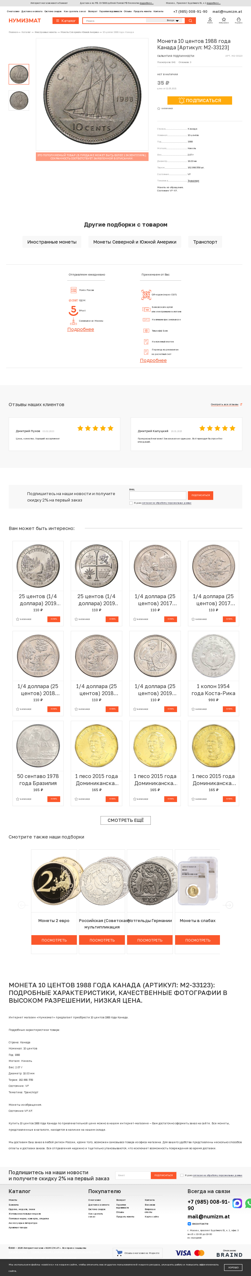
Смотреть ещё (126, 820)
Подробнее (80, 329)
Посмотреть (54, 940)
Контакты (158, 11)
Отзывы (128, 11)
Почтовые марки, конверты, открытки (29, 1218)
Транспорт (193, 180)
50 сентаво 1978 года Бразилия (38, 779)
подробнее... (147, 3)
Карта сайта (152, 1216)
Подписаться (200, 495)
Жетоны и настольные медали (25, 1213)
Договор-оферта (18, 1251)
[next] (229, 905)
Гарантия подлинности (110, 11)
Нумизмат (25, 21)
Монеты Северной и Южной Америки (134, 242)
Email (132, 490)
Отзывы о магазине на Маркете (137, 1253)
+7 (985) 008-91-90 (190, 11)
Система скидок (53, 11)
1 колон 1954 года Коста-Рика (213, 689)
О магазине (13, 11)
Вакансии (150, 1204)
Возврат (92, 11)
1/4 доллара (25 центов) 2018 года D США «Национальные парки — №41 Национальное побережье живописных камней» (38, 690)
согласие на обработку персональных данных (166, 503)
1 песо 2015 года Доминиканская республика (96, 780)
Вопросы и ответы (150, 1211)
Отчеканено (229, 1253)
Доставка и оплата (32, 11)
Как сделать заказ (75, 11)
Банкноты (14, 1204)
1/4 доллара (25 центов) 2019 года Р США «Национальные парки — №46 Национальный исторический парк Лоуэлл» (155, 690)
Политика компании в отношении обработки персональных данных (65, 1251)
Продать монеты (142, 11)
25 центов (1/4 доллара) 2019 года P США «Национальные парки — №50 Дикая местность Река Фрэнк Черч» (38, 600)
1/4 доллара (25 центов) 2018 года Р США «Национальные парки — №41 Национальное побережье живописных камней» (96, 690)
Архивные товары (18, 1227)
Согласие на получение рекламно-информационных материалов (43, 1257)
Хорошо (233, 1267)
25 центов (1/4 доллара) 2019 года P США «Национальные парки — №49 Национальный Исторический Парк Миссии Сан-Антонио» (96, 600)
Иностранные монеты (52, 242)
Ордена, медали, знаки (22, 1209)
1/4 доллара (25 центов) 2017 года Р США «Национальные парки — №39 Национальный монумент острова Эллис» (155, 600)
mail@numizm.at (227, 11)
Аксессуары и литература (23, 1223)
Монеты (13, 1200)
